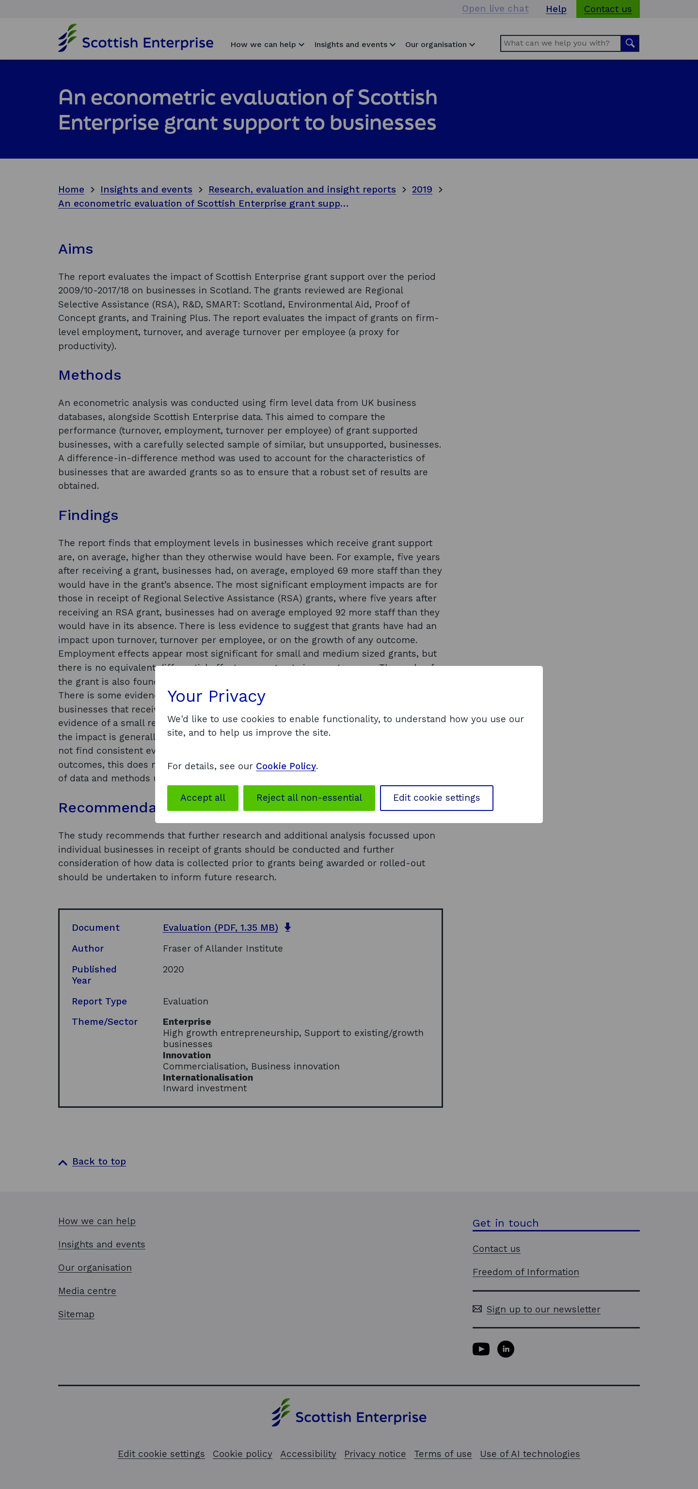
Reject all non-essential (309, 797)
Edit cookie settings (436, 797)
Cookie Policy (286, 766)
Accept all (202, 797)
